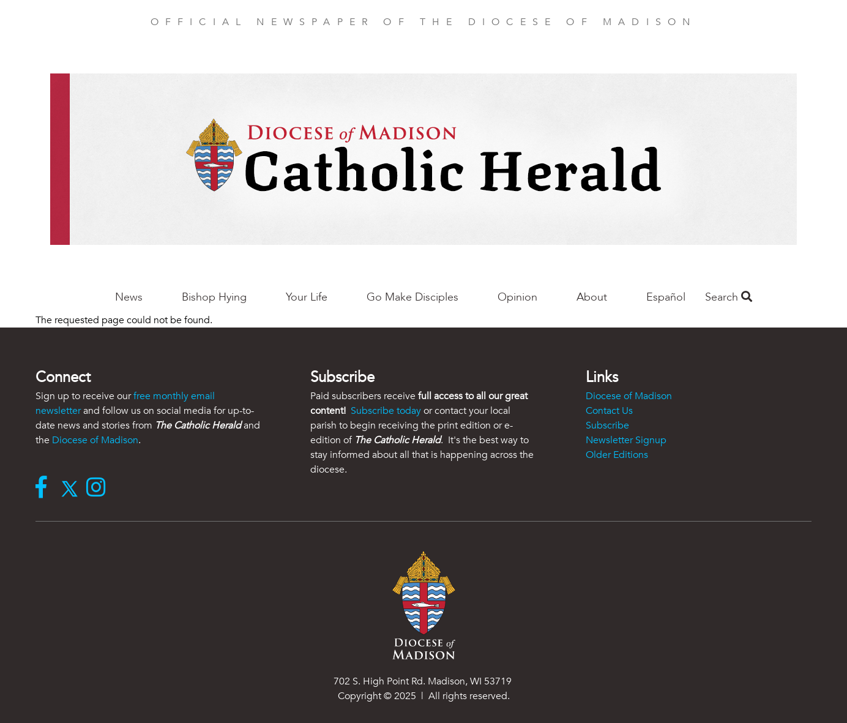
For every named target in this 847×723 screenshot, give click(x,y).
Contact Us (609, 411)
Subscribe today (386, 411)
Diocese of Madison (95, 440)
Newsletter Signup (626, 440)
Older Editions (617, 455)
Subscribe (607, 425)
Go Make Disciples (412, 297)
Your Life (306, 297)
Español (665, 297)
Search (728, 297)
